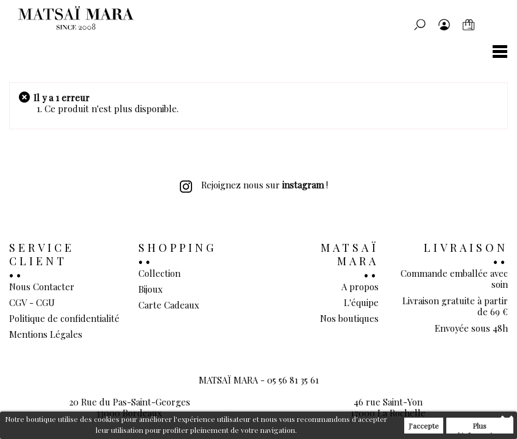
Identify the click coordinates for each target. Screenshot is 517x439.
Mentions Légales (45, 334)
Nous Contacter (41, 286)
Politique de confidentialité (64, 318)
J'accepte (423, 425)
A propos (360, 286)
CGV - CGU (32, 302)
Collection (159, 273)
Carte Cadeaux (168, 305)
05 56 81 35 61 (293, 380)
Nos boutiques (349, 318)
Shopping (177, 247)
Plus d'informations (479, 427)
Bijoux (150, 289)
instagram (303, 185)
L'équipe (361, 302)
